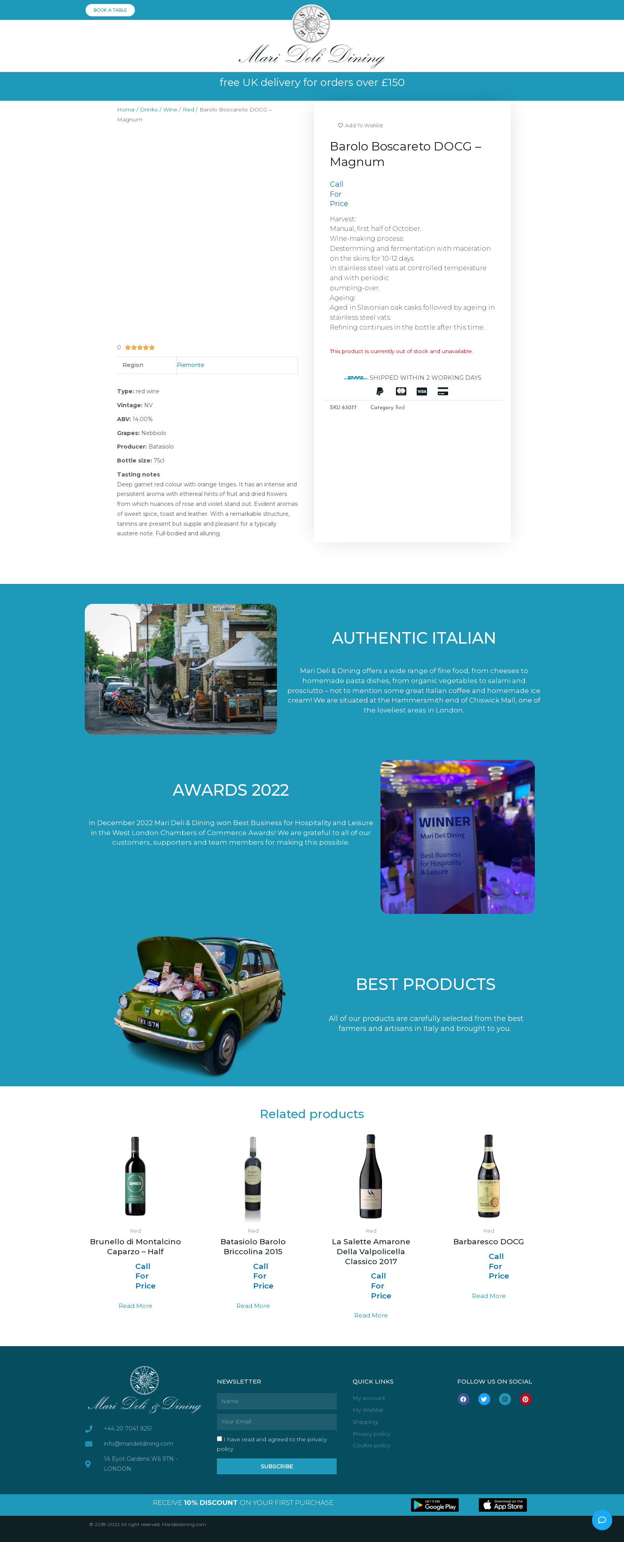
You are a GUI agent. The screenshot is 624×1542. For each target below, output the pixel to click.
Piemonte (190, 365)
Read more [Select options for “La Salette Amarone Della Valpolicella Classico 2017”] (371, 1315)
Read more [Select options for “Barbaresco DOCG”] (489, 1296)
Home (126, 109)
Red (188, 109)
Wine (170, 109)
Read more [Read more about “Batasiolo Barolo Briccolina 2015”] (253, 1306)
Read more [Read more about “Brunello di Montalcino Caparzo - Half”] (135, 1306)
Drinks (149, 109)
